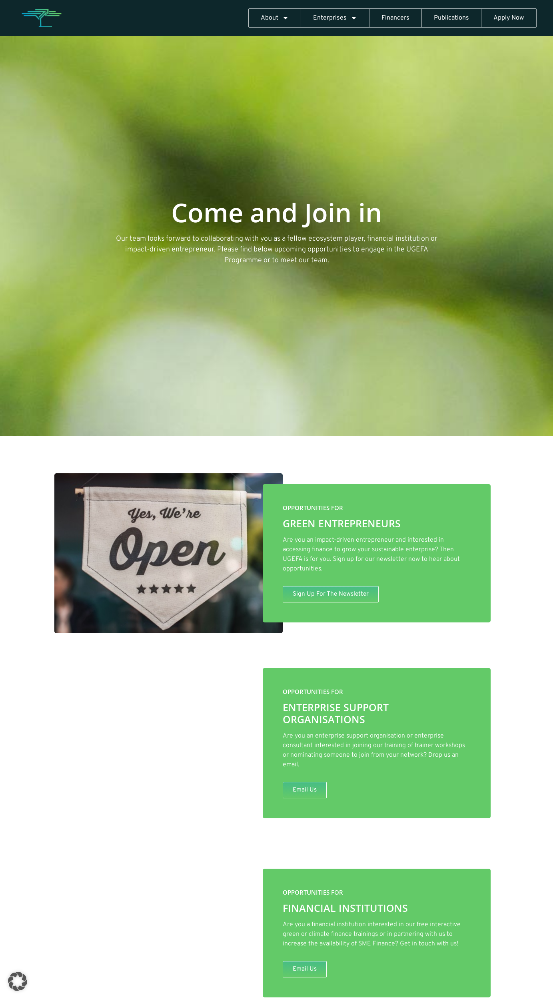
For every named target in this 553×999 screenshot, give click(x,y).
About (275, 18)
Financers (395, 18)
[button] (17, 981)
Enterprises (335, 18)
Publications (451, 18)
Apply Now (508, 18)
